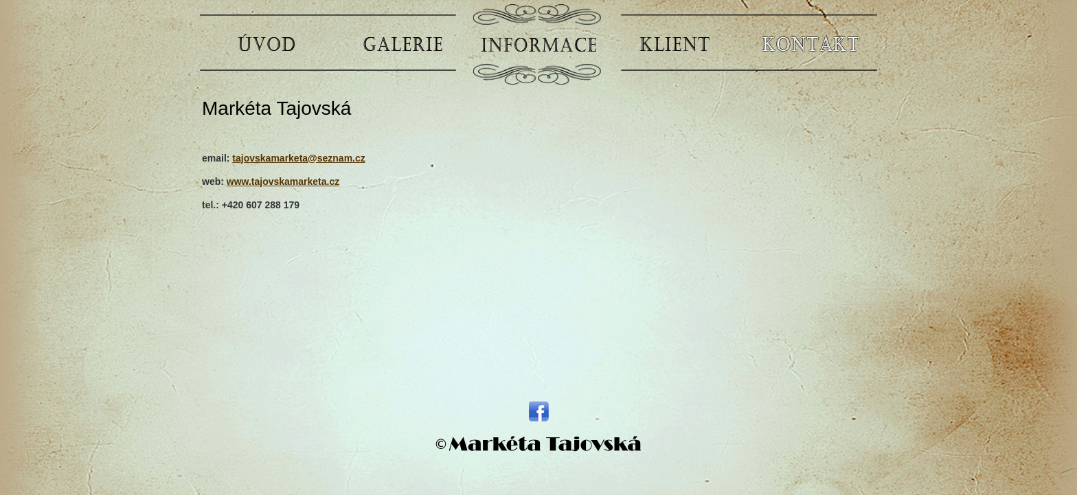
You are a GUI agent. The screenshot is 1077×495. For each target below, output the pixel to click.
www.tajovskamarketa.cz (283, 181)
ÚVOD (267, 43)
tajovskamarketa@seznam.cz (298, 158)
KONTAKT (810, 43)
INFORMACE (538, 43)
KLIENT (674, 43)
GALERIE (403, 43)
